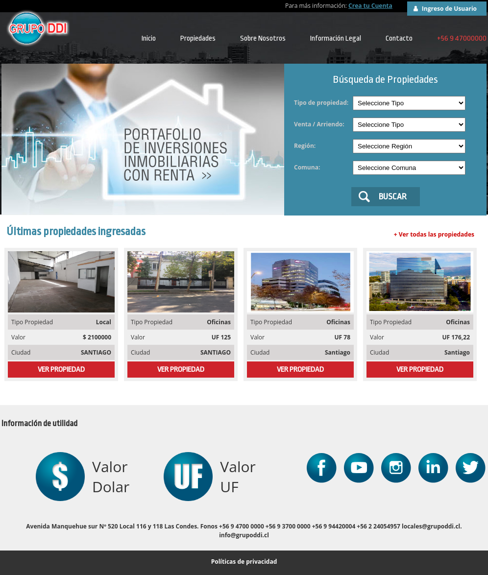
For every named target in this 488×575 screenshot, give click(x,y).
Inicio (149, 38)
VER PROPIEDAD (61, 369)
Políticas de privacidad (244, 561)
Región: (305, 146)
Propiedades (198, 38)
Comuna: (307, 167)
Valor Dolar (110, 476)
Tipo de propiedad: (321, 102)
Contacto (399, 38)
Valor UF (237, 476)
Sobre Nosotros (263, 38)
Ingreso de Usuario (449, 8)
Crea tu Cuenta (370, 5)
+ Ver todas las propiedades (434, 234)
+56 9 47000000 (462, 38)
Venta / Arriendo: (319, 124)
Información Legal (335, 38)
